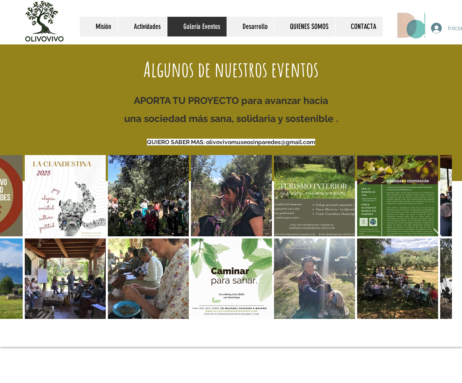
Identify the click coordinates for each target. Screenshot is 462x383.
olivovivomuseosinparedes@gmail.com (260, 142)
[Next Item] (437, 236)
